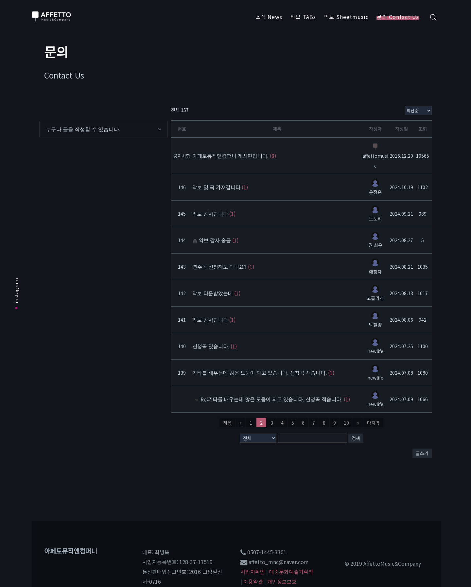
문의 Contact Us (398, 17)
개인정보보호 (282, 581)
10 (346, 422)
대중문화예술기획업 (291, 572)
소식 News (268, 17)
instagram (16, 293)
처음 (227, 422)
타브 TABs (303, 17)
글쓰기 (422, 453)
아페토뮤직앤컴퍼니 (70, 551)
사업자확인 (252, 572)
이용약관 (253, 581)
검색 (356, 438)
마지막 (373, 422)
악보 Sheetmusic (346, 17)
